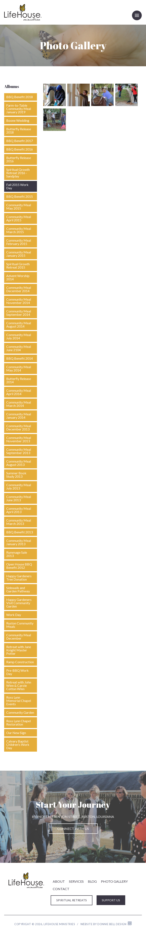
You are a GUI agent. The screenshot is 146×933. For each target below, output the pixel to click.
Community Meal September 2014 (18, 312)
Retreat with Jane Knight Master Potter (18, 650)
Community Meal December (18, 636)
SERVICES (76, 881)
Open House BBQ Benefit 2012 (19, 565)
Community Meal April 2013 (18, 510)
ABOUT (59, 881)
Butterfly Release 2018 (18, 130)
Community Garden (20, 712)
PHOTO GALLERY (114, 881)
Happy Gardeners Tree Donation (19, 577)
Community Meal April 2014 (18, 392)
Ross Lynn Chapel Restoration (18, 722)
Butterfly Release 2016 (18, 159)
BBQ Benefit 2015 (19, 196)
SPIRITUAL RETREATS (71, 900)
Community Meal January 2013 (18, 542)
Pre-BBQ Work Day (17, 672)
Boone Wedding (17, 120)
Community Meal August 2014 (18, 324)
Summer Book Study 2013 (16, 474)
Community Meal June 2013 (18, 498)
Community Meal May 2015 (18, 206)
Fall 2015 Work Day (17, 186)
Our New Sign (16, 733)
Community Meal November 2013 (18, 439)
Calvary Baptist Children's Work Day (17, 744)
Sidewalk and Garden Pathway (18, 589)
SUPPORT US (111, 900)
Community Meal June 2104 (18, 348)
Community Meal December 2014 (18, 289)
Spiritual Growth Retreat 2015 (18, 265)
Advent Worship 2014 (17, 277)
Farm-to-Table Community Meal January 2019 (18, 108)
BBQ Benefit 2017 (19, 141)
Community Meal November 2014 (18, 301)
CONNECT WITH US (73, 829)
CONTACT (61, 889)
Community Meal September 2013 (18, 451)
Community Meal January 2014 (18, 415)
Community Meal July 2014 (18, 336)
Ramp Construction (20, 662)
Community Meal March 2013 (18, 522)
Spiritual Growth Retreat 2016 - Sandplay (18, 173)
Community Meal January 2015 (18, 253)
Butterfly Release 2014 (18, 380)
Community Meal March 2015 (18, 230)
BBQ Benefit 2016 (19, 149)
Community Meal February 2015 (18, 242)
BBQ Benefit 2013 (19, 532)
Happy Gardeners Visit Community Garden (19, 603)
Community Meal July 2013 (18, 486)
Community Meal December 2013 (18, 427)
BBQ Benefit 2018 (19, 97)
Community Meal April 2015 (18, 218)
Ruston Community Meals (19, 624)
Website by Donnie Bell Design (106, 924)
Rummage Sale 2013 (16, 554)
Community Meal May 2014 (18, 368)
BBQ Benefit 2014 (19, 358)
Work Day (13, 615)
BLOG (92, 881)
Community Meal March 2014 (18, 403)
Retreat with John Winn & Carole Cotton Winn (18, 685)
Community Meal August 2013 (18, 462)
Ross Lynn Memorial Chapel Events (18, 700)
